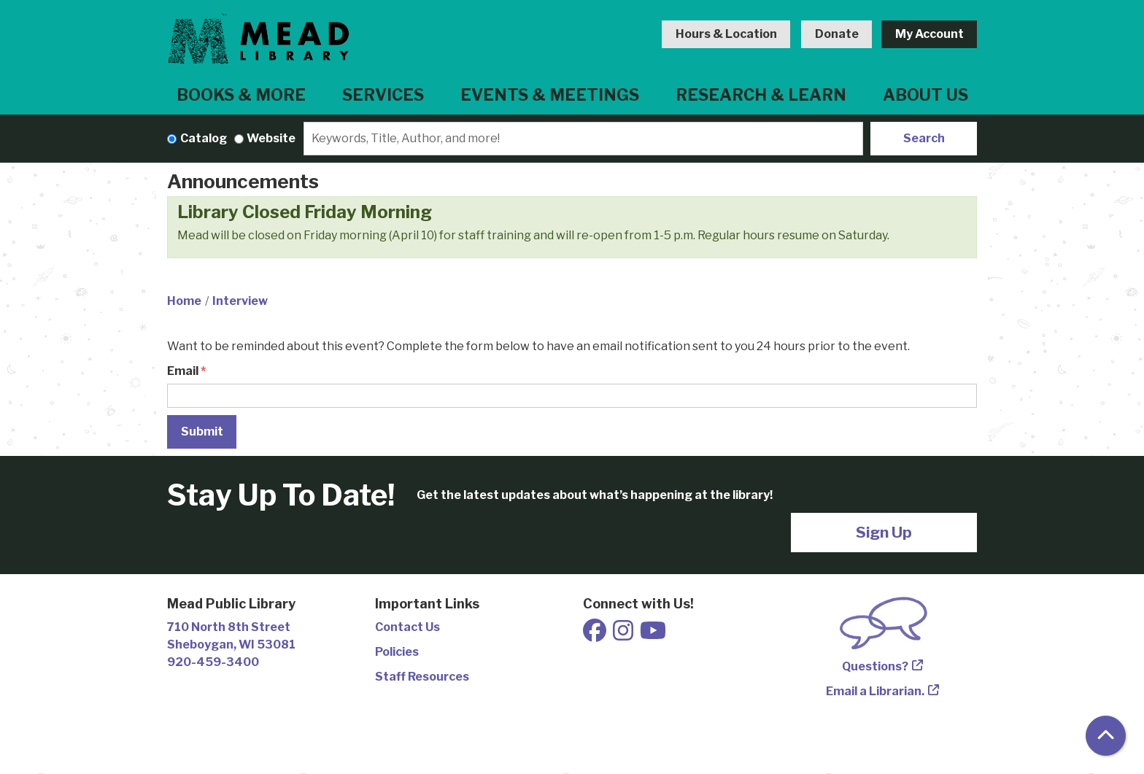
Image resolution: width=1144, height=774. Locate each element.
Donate (837, 34)
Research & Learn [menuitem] (761, 94)
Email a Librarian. (875, 691)
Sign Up (884, 532)
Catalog (203, 138)
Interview (240, 301)
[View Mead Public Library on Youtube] (653, 635)
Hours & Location (726, 34)
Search (924, 138)
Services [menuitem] (383, 94)
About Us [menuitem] (925, 94)
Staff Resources (422, 677)
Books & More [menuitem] (241, 94)
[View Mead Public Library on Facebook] (595, 635)
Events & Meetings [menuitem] (549, 94)
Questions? (875, 666)
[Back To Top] (1106, 736)
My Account (929, 34)
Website (271, 138)
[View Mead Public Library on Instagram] (624, 635)
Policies (397, 652)
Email (182, 371)
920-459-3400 (213, 662)
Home (184, 301)
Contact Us (407, 627)
